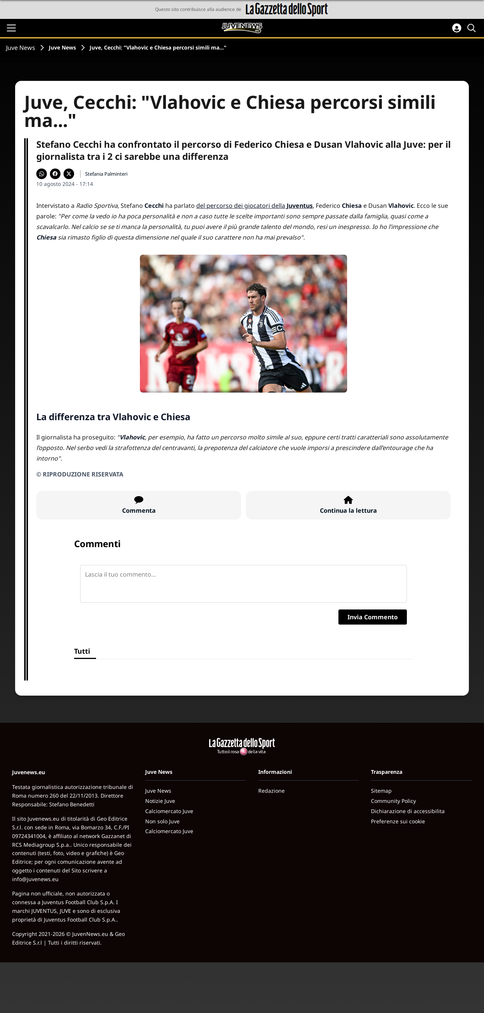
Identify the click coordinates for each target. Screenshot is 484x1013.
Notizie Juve (160, 800)
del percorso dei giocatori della (254, 205)
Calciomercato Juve (169, 811)
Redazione (271, 790)
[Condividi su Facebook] (55, 174)
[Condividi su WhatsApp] (41, 174)
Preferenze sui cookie (398, 821)
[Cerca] (472, 28)
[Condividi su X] (69, 174)
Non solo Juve (162, 821)
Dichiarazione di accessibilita (408, 811)
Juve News (20, 47)
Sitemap (381, 790)
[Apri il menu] (11, 28)
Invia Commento (372, 617)
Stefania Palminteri (106, 173)
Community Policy (393, 800)
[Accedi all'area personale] (456, 27)
